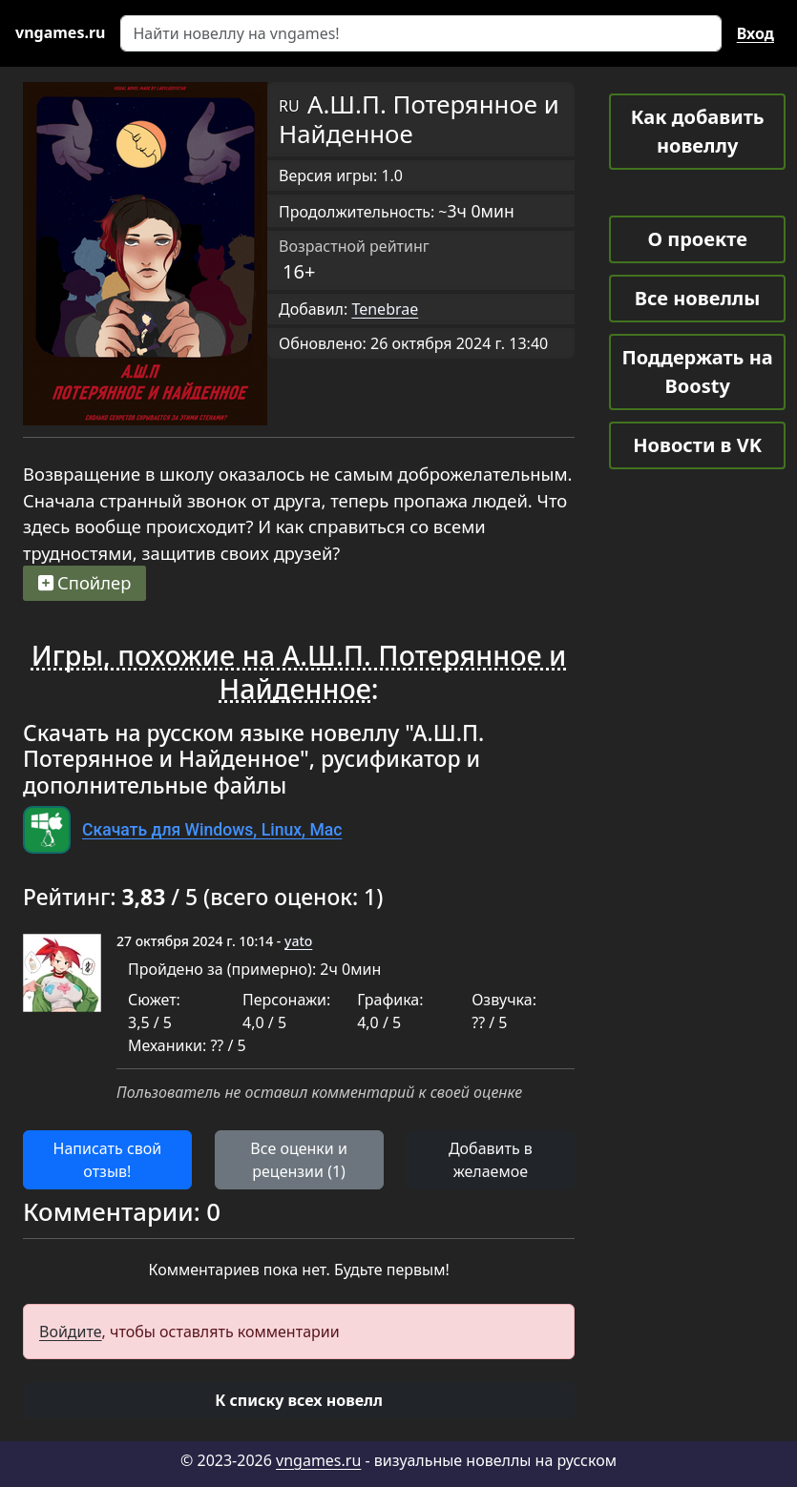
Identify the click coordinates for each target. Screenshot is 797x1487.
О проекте (696, 239)
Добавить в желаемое (491, 1160)
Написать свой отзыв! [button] (107, 1160)
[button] (299, 1400)
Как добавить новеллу (698, 131)
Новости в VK (697, 445)
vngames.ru (318, 1460)
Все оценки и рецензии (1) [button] (298, 1160)
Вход (755, 33)
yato (298, 941)
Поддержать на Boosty (697, 371)
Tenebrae (384, 309)
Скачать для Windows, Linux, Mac (212, 829)
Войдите (70, 1331)
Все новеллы (698, 298)
